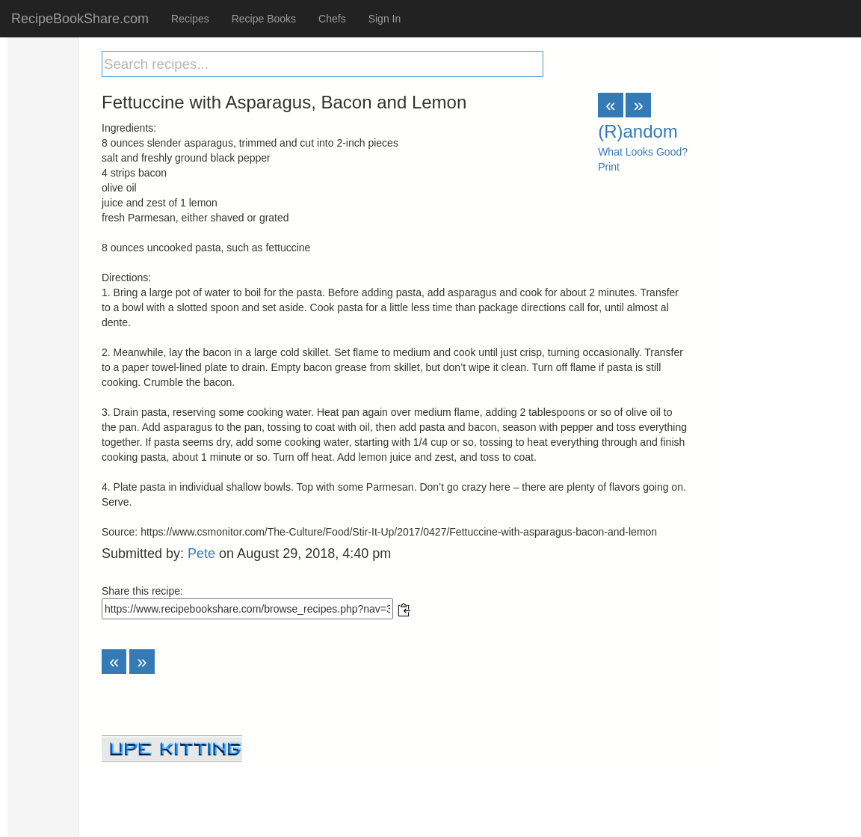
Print (609, 167)
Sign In (384, 19)
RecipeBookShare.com (80, 18)
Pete (201, 553)
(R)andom (638, 131)
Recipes (190, 19)
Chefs (332, 19)
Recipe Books (264, 19)
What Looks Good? (643, 152)
